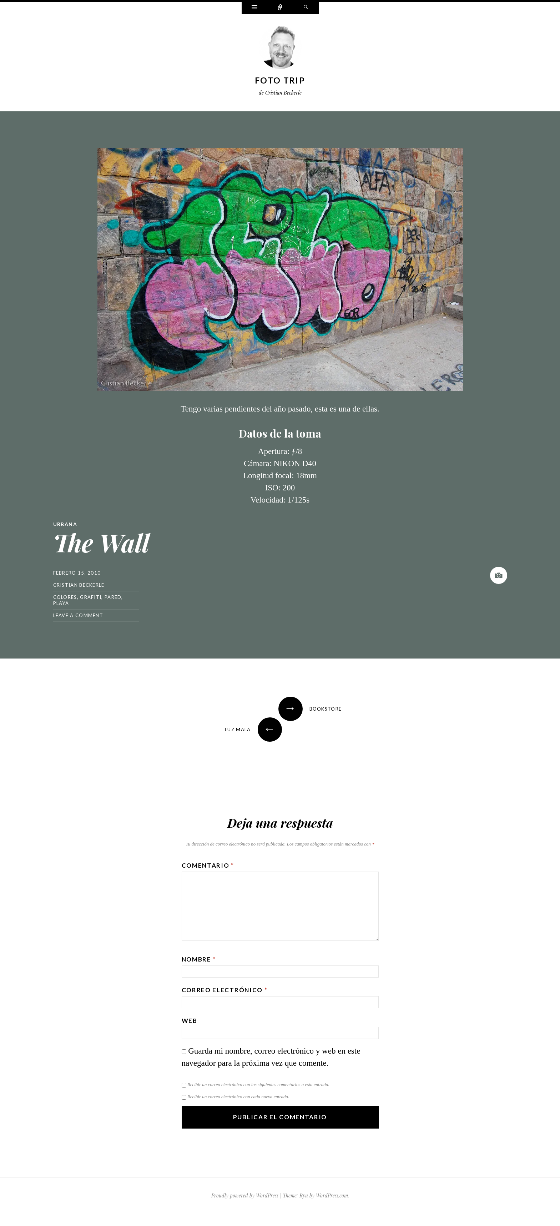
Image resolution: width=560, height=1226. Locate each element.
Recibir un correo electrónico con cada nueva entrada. (238, 1096)
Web (189, 1020)
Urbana (65, 524)
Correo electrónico (225, 990)
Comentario (208, 865)
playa (61, 603)
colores (65, 597)
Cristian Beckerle (79, 585)
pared (113, 597)
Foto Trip (280, 80)
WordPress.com (332, 1195)
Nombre (199, 959)
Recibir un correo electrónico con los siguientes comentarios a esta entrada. (258, 1084)
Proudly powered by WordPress (244, 1195)
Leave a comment (78, 615)
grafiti (90, 597)
